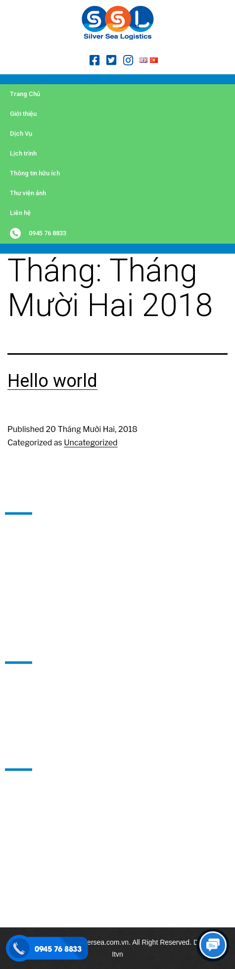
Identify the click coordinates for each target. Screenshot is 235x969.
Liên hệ (20, 212)
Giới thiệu (23, 113)
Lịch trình (23, 153)
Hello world (52, 381)
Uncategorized (90, 442)
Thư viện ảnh (28, 193)
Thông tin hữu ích (35, 173)
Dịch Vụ (21, 133)
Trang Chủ (25, 94)
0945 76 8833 (47, 233)
